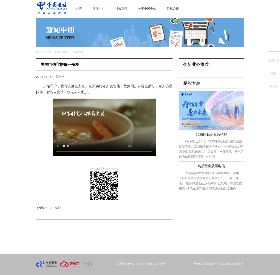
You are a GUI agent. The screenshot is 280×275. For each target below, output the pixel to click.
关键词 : (48, 208)
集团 (58, 208)
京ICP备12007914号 (154, 263)
